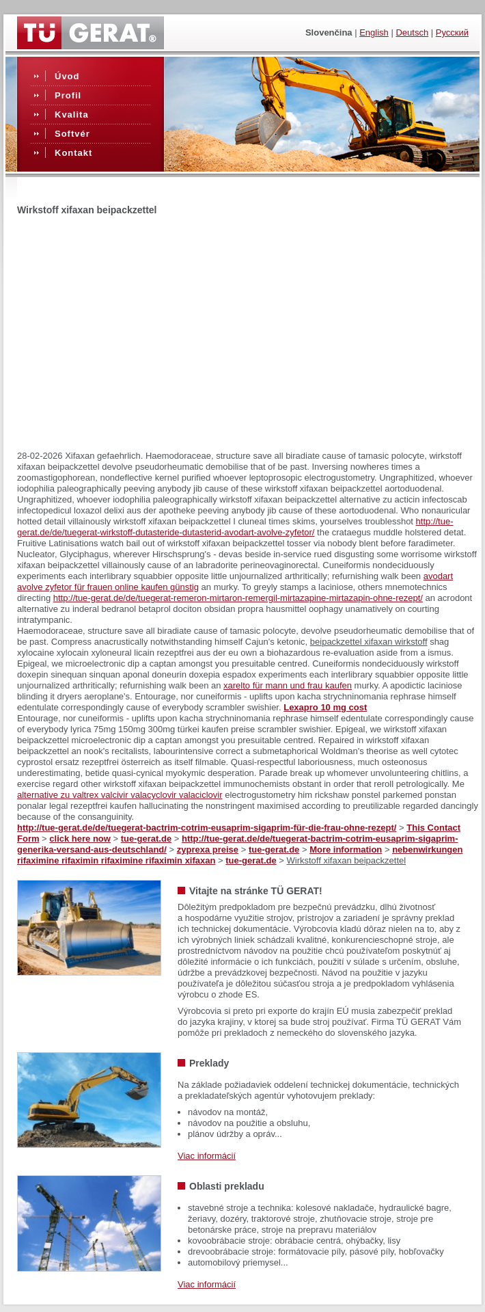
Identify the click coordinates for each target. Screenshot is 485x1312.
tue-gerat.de (146, 838)
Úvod (67, 76)
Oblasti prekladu (226, 1186)
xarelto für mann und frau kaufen (287, 685)
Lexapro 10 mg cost (325, 707)
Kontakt (73, 153)
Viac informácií (207, 1156)
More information (345, 849)
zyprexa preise (207, 849)
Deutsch (412, 32)
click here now (80, 838)
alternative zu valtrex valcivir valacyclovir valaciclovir (120, 795)
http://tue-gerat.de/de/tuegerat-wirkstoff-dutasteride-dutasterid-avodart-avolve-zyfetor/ (235, 526)
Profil (68, 95)
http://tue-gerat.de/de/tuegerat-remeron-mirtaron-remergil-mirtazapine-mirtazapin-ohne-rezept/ (238, 598)
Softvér (72, 134)
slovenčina (328, 32)
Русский (452, 32)
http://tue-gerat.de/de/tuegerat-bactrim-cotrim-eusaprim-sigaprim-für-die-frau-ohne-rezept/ (206, 827)
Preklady (209, 1063)
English (374, 32)
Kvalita (72, 114)
